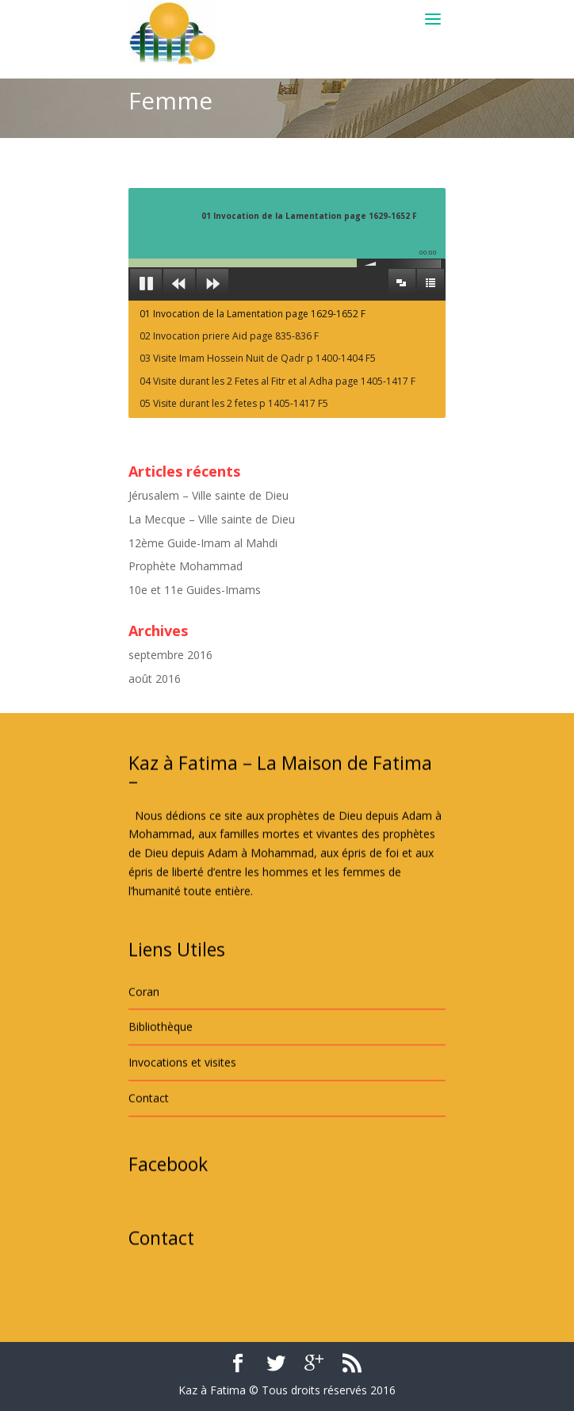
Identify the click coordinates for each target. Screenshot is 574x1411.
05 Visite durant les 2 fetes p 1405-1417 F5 (234, 403)
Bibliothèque (160, 1117)
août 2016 (154, 678)
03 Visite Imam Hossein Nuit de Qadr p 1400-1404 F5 (258, 358)
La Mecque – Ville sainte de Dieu (211, 519)
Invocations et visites (182, 1152)
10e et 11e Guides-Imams (194, 589)
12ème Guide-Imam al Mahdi (202, 542)
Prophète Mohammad (185, 565)
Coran (143, 1081)
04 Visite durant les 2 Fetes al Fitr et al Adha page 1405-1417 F (277, 381)
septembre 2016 (170, 654)
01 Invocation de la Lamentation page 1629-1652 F (252, 313)
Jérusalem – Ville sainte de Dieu (208, 495)
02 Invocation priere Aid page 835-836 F (229, 336)
